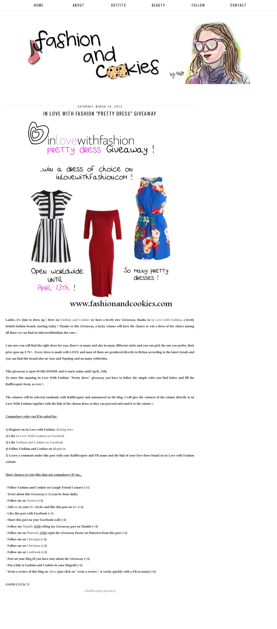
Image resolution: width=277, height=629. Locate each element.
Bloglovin (59, 449)
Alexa (52, 571)
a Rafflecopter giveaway (100, 591)
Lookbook (33, 552)
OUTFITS (118, 5)
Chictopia (33, 539)
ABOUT (78, 5)
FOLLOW (198, 5)
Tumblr (28, 526)
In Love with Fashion (166, 320)
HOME (38, 5)
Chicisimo (33, 546)
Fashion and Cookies (75, 320)
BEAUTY (158, 5)
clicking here (64, 429)
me (16, 507)
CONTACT (238, 5)
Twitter (32, 500)
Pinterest (33, 533)
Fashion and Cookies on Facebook (39, 442)
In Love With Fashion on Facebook (40, 436)
